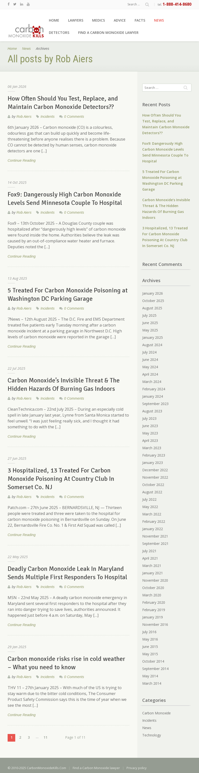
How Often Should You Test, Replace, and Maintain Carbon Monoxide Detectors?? (165, 124)
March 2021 (151, 565)
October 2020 (153, 587)
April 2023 (150, 440)
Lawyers (75, 20)
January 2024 (152, 396)
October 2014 (153, 661)
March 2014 (151, 683)
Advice (120, 20)
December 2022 (155, 470)
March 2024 (151, 381)
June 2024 (150, 359)
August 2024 (152, 344)
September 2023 (155, 403)
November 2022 (155, 477)
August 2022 (152, 492)
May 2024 (150, 367)
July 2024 (149, 352)
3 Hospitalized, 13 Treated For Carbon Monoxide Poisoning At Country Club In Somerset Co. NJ (165, 237)
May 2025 (150, 330)
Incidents (48, 116)
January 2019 (152, 617)
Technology (151, 735)
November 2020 (155, 580)
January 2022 (152, 528)
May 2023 (150, 433)
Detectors (59, 32)
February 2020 (153, 602)
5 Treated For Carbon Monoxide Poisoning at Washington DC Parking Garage (162, 180)
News (159, 20)
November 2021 (155, 536)
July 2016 (149, 631)
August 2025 (152, 308)
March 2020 (151, 595)
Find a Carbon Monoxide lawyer (108, 32)
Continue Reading (22, 160)
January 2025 (152, 337)
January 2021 (152, 573)
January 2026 (152, 293)
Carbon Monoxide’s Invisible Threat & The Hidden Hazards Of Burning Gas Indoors (166, 208)
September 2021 (155, 543)
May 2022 (150, 506)
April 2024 (150, 374)
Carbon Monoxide (156, 713)
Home (54, 20)
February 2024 (153, 389)
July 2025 (149, 315)
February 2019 (153, 609)
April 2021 (150, 558)
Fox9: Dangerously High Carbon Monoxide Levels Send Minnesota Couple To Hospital (165, 152)
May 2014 (150, 676)
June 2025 (150, 322)
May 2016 (150, 639)
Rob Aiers (23, 116)
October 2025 (153, 300)
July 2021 (149, 551)
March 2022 (151, 514)
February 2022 (153, 521)
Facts (140, 20)
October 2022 (153, 484)
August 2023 (152, 411)
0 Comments (74, 116)
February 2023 (153, 455)
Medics (98, 20)
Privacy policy (137, 768)
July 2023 (149, 418)
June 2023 (150, 425)
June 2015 (150, 646)
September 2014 (155, 668)
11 (45, 737)
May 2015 (150, 654)
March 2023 (151, 447)
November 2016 (155, 624)
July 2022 (149, 499)
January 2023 (152, 462)
